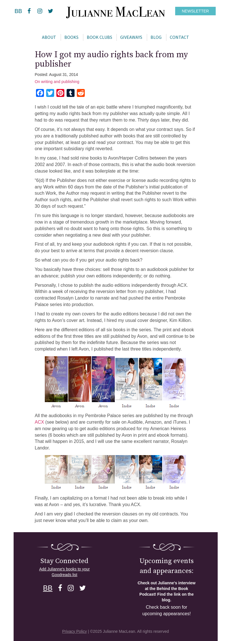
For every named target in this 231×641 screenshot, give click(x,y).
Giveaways (131, 37)
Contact (179, 37)
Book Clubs (99, 37)
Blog (156, 37)
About (49, 37)
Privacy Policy (74, 631)
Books (71, 37)
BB (18, 11)
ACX (40, 422)
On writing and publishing (57, 81)
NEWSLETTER (195, 11)
